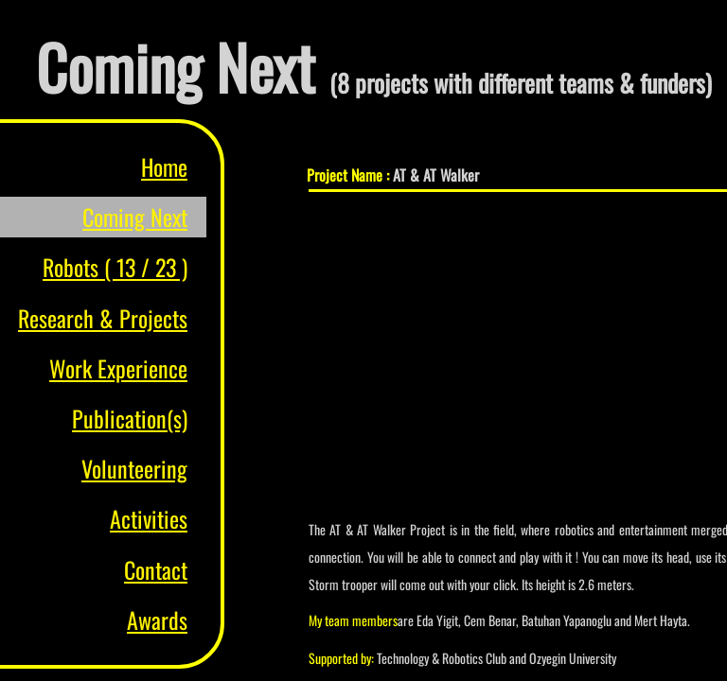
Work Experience (118, 368)
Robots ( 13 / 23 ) (115, 267)
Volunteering (134, 468)
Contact (155, 569)
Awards (157, 619)
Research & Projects (102, 318)
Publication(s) (129, 418)
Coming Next (134, 217)
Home (164, 166)
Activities (148, 518)
